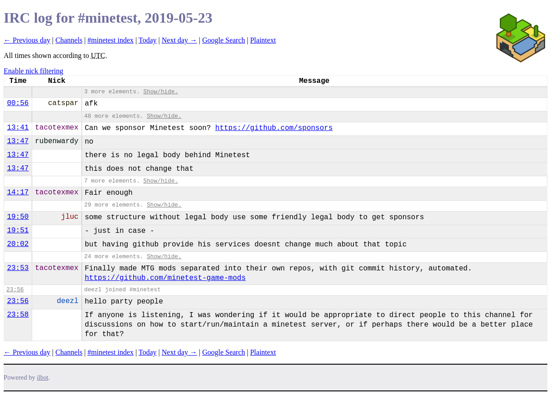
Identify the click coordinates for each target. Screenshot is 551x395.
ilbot (42, 377)
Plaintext (263, 40)
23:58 (18, 315)
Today (148, 40)
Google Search (223, 40)
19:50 (18, 217)
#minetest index (110, 40)
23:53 (18, 268)
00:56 (18, 103)
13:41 (18, 128)
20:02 (18, 244)
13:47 (18, 141)
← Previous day (27, 40)
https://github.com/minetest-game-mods (165, 278)
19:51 (18, 230)
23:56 (15, 289)
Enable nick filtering (33, 71)
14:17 (18, 192)
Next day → (179, 40)
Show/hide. (160, 91)
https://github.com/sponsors (274, 128)
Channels (68, 40)
